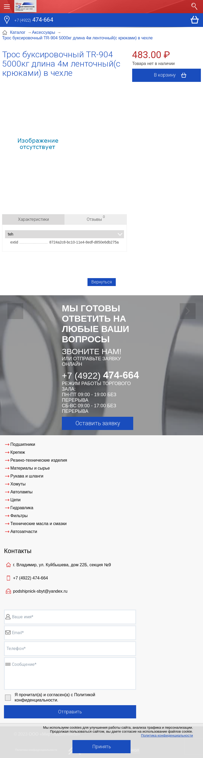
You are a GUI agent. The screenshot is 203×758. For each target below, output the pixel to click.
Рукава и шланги (26, 476)
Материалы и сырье (30, 468)
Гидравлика (21, 508)
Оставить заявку (97, 423)
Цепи (15, 500)
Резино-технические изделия (38, 460)
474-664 (33, 20)
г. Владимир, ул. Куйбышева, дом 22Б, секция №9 (62, 565)
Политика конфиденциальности (167, 735)
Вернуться (101, 281)
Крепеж (17, 452)
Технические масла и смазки (38, 523)
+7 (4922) (30, 578)
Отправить (70, 711)
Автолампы (21, 492)
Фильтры (18, 515)
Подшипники (22, 444)
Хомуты (17, 484)
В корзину (172, 75)
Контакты (17, 550)
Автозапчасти (23, 531)
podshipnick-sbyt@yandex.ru (40, 591)
